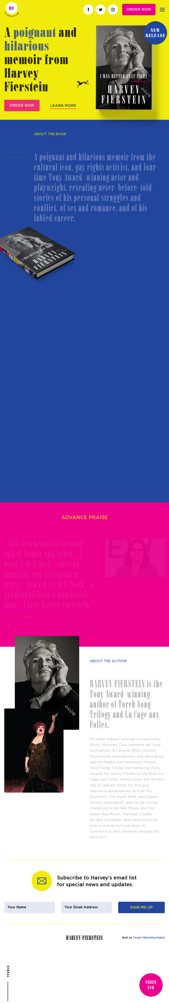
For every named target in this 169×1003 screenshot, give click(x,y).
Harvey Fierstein (11, 9)
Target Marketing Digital (149, 937)
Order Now (138, 9)
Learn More (63, 114)
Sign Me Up (141, 907)
